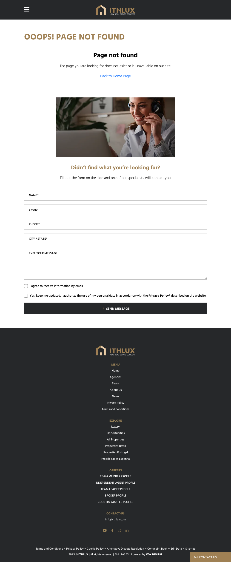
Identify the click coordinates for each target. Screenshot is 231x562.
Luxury (115, 427)
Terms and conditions (115, 409)
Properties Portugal (115, 453)
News (115, 397)
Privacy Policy (115, 403)
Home (116, 371)
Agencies (115, 377)
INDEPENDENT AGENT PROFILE (115, 483)
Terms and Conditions (49, 548)
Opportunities (116, 433)
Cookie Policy (95, 548)
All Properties (115, 440)
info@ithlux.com (115, 520)
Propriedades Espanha (115, 459)
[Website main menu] (26, 9)
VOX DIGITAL (154, 554)
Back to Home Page (115, 76)
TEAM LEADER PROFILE (116, 489)
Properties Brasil (115, 446)
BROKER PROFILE (115, 496)
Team (115, 384)
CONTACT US (205, 557)
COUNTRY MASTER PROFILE (115, 502)
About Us (116, 390)
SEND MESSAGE (116, 309)
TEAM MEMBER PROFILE (115, 476)
